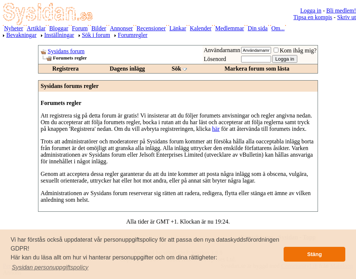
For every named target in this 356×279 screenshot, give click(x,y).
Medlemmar (229, 28)
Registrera (65, 68)
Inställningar (59, 35)
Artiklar (36, 28)
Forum (80, 28)
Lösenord (215, 59)
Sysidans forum (66, 51)
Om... (278, 28)
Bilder (98, 28)
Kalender (201, 28)
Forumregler (132, 35)
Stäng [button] (314, 254)
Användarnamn (222, 50)
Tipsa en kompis (312, 17)
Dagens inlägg (127, 68)
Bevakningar (21, 35)
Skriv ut (346, 17)
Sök (176, 68)
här (215, 129)
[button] (50, 267)
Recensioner (151, 28)
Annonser (121, 28)
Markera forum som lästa (257, 68)
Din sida (258, 28)
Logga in (310, 10)
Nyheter (13, 28)
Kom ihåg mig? (295, 50)
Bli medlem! (341, 10)
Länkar (178, 28)
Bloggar (58, 28)
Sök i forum (96, 35)
